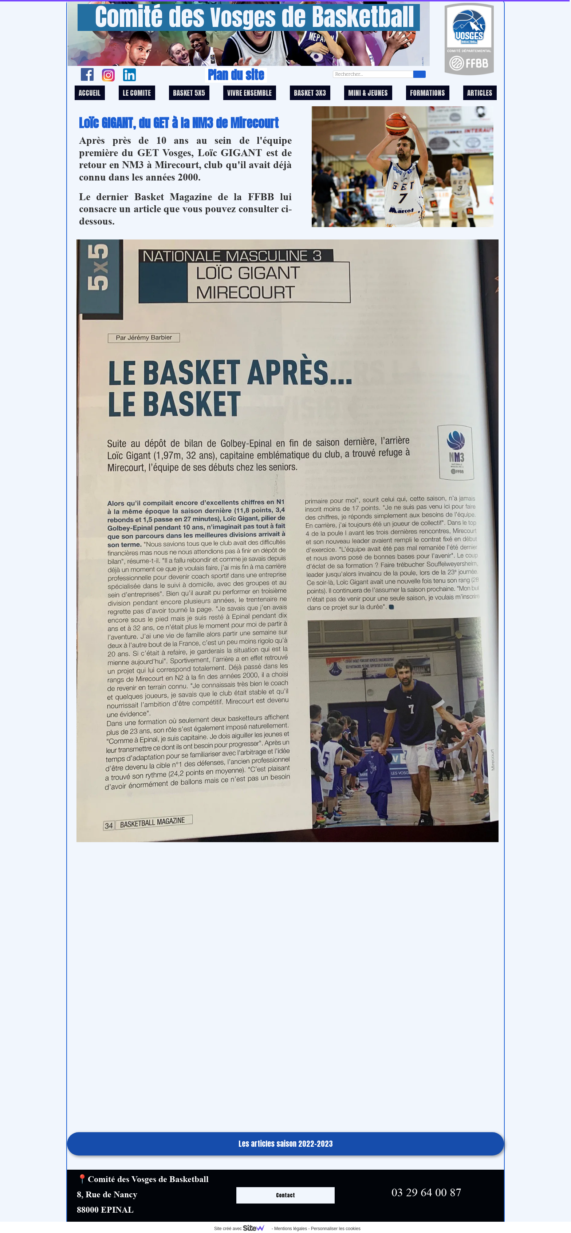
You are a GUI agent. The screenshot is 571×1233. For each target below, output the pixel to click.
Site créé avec (242, 1228)
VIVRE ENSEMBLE (249, 93)
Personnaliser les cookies (336, 1228)
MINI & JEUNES (368, 93)
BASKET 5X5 (189, 93)
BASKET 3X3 (310, 93)
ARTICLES (479, 93)
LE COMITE (137, 93)
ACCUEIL (90, 93)
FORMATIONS (427, 93)
